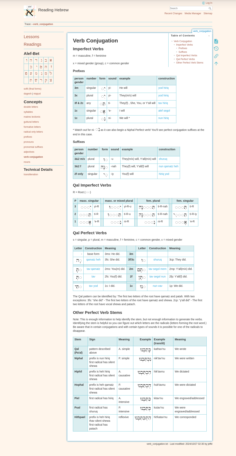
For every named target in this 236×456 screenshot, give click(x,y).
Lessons (31, 36)
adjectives (29, 152)
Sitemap (208, 13)
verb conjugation (33, 157)
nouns (27, 162)
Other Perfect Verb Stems (189, 62)
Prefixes (182, 48)
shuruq (163, 158)
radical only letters (33, 131)
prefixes (28, 137)
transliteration (31, 174)
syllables (28, 112)
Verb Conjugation (183, 41)
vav (160, 285)
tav (160, 103)
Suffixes (182, 52)
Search (210, 8)
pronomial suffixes (33, 147)
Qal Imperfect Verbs (186, 55)
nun (160, 118)
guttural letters (31, 122)
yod (160, 87)
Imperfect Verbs (184, 44)
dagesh (27, 93)
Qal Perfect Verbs (185, 59)
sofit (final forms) (32, 88)
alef (160, 110)
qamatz (168, 166)
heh (176, 166)
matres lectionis (32, 116)
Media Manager (193, 13)
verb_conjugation (43, 24)
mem (163, 268)
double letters (31, 107)
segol (166, 110)
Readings (32, 44)
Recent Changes (173, 13)
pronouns (29, 142)
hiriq (166, 87)
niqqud (37, 93)
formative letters (32, 127)
